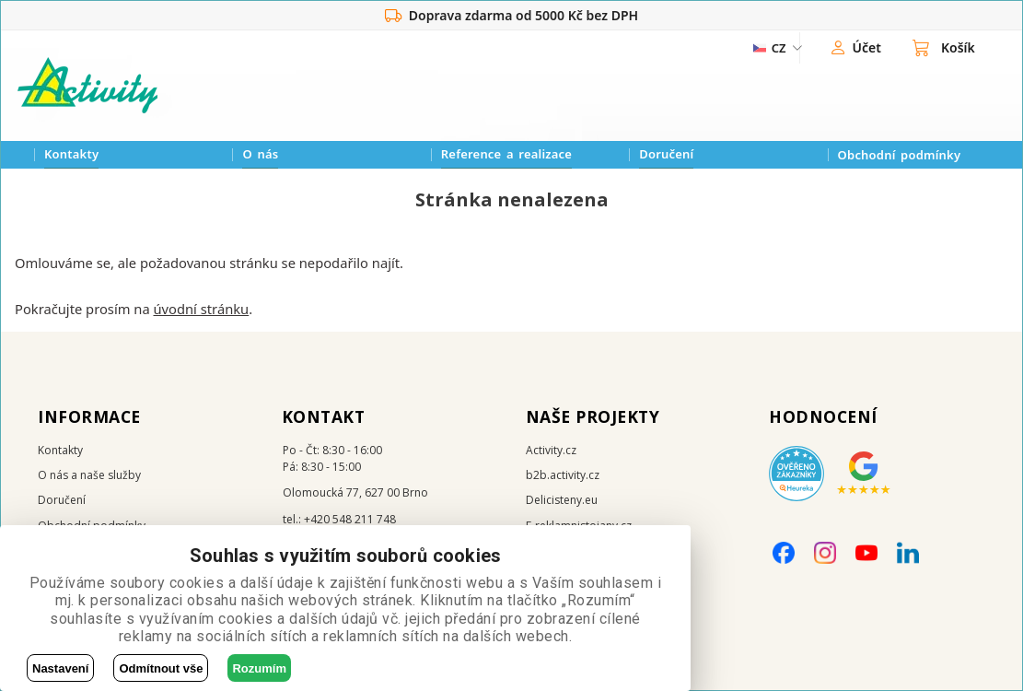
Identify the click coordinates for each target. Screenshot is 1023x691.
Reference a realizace (506, 154)
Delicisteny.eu (562, 500)
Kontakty (71, 154)
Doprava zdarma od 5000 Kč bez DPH (511, 16)
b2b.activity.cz (562, 475)
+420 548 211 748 (350, 519)
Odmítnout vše (161, 668)
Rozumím (259, 668)
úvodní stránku (201, 308)
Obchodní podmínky (899, 154)
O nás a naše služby (89, 475)
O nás (260, 154)
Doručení (666, 154)
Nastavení (60, 668)
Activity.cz (551, 450)
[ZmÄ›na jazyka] (769, 48)
